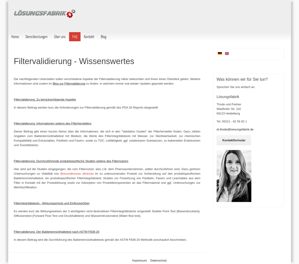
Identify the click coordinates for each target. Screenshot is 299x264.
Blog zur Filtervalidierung (69, 83)
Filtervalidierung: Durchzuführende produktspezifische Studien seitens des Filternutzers (71, 161)
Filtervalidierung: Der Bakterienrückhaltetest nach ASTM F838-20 (56, 231)
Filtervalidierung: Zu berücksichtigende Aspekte (45, 99)
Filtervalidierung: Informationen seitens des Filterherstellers (52, 123)
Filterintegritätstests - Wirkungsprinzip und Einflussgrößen (52, 203)
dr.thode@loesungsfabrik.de (235, 129)
